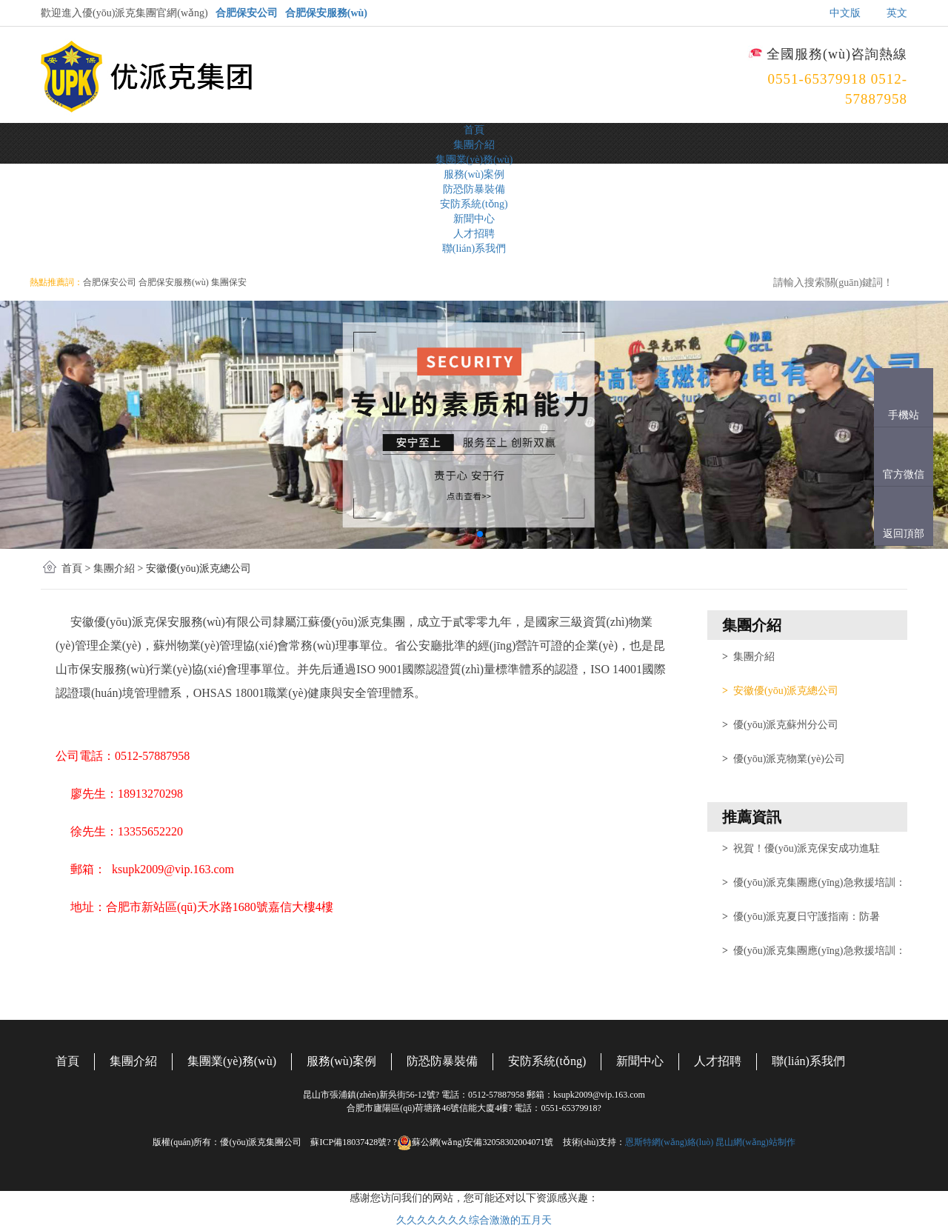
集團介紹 (474, 144)
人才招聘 (474, 233)
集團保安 (229, 282)
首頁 (474, 130)
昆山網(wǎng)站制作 (755, 1142)
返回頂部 (903, 533)
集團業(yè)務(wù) (474, 159)
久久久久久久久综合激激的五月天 (474, 1220)
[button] (468, 534)
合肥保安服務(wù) (326, 13)
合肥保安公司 (247, 13)
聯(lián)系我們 (474, 248)
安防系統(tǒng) (473, 204)
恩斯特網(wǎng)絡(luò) (669, 1142)
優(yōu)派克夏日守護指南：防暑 (801, 916)
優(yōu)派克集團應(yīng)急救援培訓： (814, 882)
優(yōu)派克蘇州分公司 (780, 724)
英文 (897, 13)
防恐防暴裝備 (474, 189)
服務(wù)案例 (474, 174)
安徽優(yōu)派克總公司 (780, 690)
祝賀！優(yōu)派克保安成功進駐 (801, 848)
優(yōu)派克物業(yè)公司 (783, 758)
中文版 (845, 13)
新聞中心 (474, 218)
